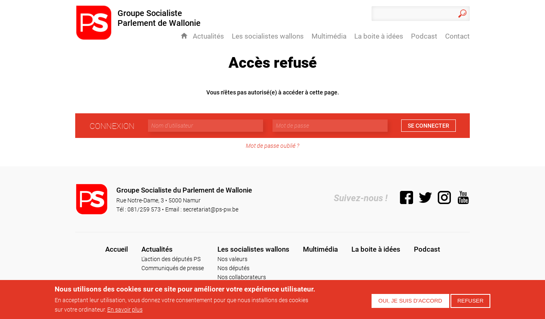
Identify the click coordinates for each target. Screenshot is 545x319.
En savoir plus (125, 309)
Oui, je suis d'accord (410, 301)
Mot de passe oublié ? (272, 145)
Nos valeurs (232, 259)
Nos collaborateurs (241, 277)
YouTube (463, 197)
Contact (457, 36)
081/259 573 (144, 209)
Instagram (444, 197)
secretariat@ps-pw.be (210, 209)
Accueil (184, 36)
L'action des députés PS (171, 259)
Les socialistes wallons (268, 36)
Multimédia (329, 36)
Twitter (425, 197)
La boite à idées (378, 36)
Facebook (406, 197)
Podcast (424, 36)
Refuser (470, 301)
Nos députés (233, 268)
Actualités (208, 36)
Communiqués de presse (172, 268)
